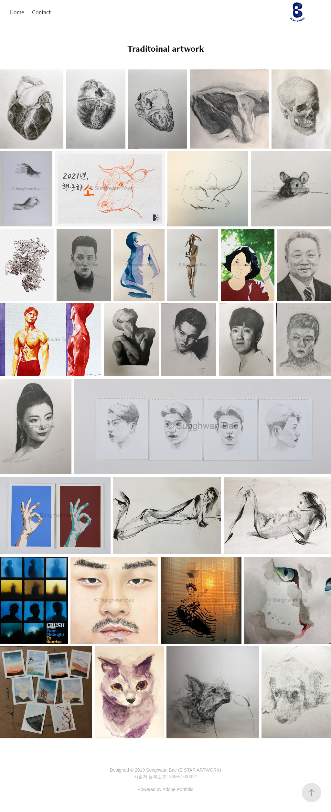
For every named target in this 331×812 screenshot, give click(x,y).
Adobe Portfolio (178, 789)
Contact (41, 12)
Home (17, 12)
